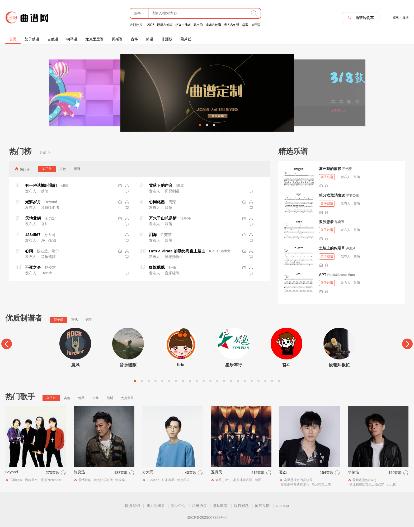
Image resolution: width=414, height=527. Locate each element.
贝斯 (77, 169)
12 (210, 381)
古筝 (134, 39)
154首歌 (326, 473)
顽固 (258, 480)
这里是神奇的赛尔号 (298, 480)
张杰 (283, 472)
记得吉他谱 (165, 25)
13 (217, 381)
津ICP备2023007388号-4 (207, 518)
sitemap (282, 506)
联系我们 (132, 506)
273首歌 (52, 473)
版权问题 (241, 506)
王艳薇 (347, 169)
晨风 (75, 365)
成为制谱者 (155, 506)
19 (258, 381)
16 (238, 381)
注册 (405, 17)
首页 (13, 39)
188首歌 (121, 473)
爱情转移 (84, 480)
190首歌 (395, 473)
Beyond (11, 472)
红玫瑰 (120, 480)
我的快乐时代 (103, 480)
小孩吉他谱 (183, 25)
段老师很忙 (339, 365)
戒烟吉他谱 (213, 25)
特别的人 (183, 480)
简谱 (149, 39)
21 (272, 381)
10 (197, 381)
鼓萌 (357, 177)
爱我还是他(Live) (364, 480)
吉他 (63, 169)
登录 (396, 17)
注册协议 (199, 506)
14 (224, 381)
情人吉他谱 (231, 25)
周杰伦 (198, 25)
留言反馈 (262, 506)
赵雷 (245, 25)
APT (322, 275)
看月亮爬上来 (321, 485)
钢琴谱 (71, 39)
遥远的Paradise (51, 480)
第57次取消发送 (332, 195)
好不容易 (168, 480)
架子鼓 (47, 169)
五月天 (216, 472)
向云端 (255, 25)
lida (181, 365)
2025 (150, 25)
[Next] (407, 344)
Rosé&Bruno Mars (341, 275)
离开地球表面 (242, 480)
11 (204, 381)
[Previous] (6, 344)
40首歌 (190, 473)
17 (245, 381)
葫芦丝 (185, 39)
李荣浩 (353, 472)
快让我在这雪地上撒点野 (366, 485)
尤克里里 (127, 398)
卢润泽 (350, 249)
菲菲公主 (352, 196)
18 (252, 381)
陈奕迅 (339, 222)
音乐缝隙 (128, 365)
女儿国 (391, 485)
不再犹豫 (16, 480)
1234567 (153, 480)
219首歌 (258, 473)
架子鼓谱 (32, 39)
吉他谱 (52, 39)
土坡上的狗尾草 (332, 248)
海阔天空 (31, 480)
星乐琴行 (233, 365)
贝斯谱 (117, 39)
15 (231, 381)
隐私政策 (220, 506)
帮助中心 (178, 506)
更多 (45, 153)
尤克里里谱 (94, 39)
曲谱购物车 (360, 17)
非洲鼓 (166, 39)
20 (265, 381)
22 (279, 381)
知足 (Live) (222, 480)
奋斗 (286, 365)
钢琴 (89, 320)
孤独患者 (326, 222)
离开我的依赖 (330, 169)
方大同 (147, 472)
